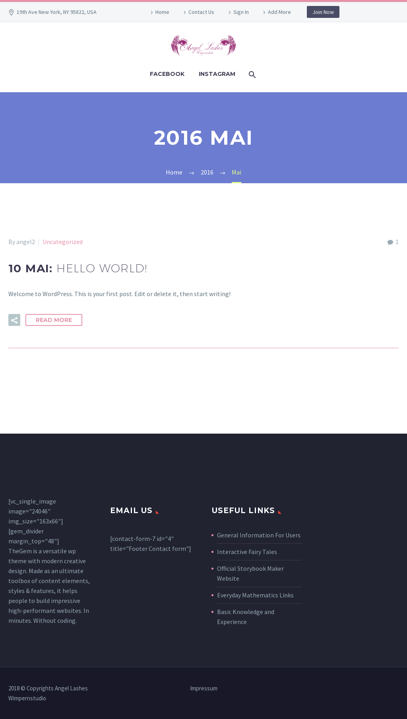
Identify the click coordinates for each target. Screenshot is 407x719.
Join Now (323, 12)
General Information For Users (258, 535)
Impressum (203, 689)
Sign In (241, 12)
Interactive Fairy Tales (247, 552)
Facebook (167, 74)
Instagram (217, 74)
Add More (279, 12)
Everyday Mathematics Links (255, 595)
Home (162, 12)
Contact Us (201, 12)
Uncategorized (63, 242)
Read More (54, 320)
